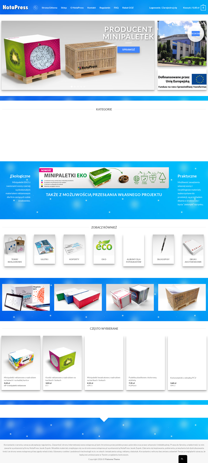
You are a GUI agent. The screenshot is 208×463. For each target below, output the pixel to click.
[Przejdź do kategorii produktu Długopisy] (163, 249)
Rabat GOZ (128, 7)
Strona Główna (49, 7)
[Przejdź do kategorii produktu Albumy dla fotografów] (133, 250)
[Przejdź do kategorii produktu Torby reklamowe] (14, 250)
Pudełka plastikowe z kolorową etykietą (142, 378)
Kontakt (91, 7)
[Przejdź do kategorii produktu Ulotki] (44, 249)
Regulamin (105, 7)
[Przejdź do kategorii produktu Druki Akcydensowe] (193, 250)
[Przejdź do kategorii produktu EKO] (104, 249)
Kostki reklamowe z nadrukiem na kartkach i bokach (60, 378)
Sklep (64, 7)
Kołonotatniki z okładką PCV (183, 378)
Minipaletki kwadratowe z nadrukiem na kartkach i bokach (103, 378)
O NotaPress (77, 7)
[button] (35, 7)
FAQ (116, 7)
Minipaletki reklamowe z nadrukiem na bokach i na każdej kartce (20, 378)
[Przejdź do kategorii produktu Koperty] (74, 249)
